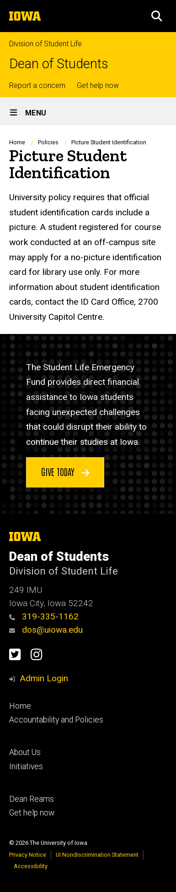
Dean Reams (31, 799)
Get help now (98, 85)
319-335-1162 (44, 616)
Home (17, 142)
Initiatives (26, 766)
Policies (48, 142)
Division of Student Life (45, 43)
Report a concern (37, 85)
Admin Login (44, 678)
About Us (25, 752)
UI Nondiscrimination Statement (97, 854)
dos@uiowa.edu (46, 629)
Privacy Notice (27, 854)
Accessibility (31, 866)
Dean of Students (58, 64)
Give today (65, 472)
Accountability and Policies (56, 719)
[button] (157, 16)
